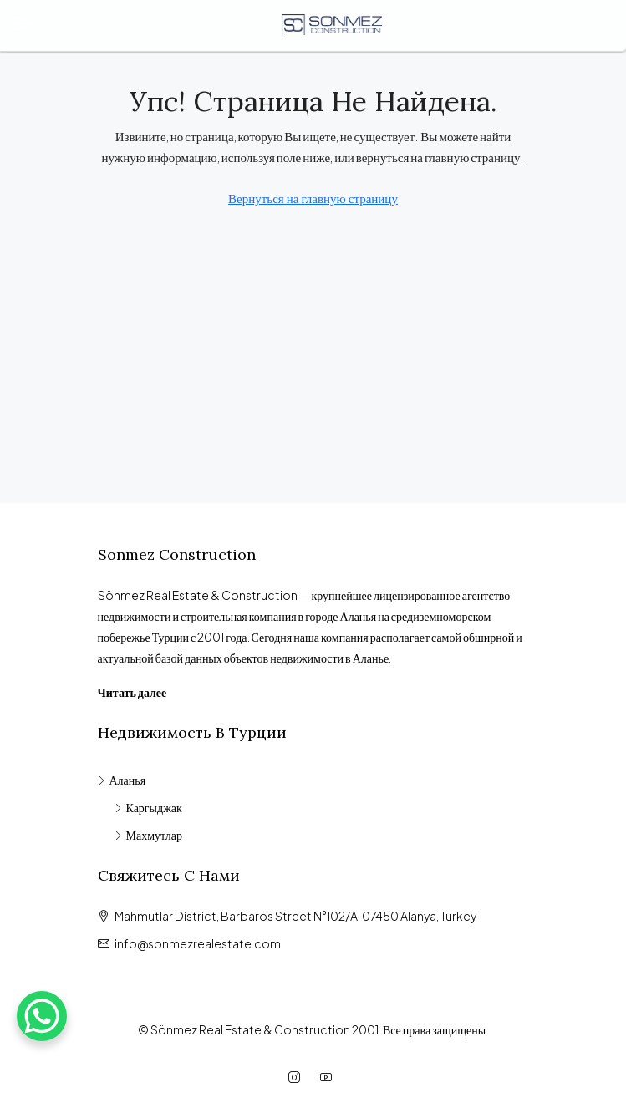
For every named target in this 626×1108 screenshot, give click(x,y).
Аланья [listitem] (122, 779)
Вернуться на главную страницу (313, 198)
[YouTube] (329, 1077)
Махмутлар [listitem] (149, 834)
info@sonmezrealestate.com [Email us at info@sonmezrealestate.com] (198, 943)
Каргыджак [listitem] (148, 807)
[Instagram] (297, 1077)
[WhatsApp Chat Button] (42, 1016)
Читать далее (132, 691)
